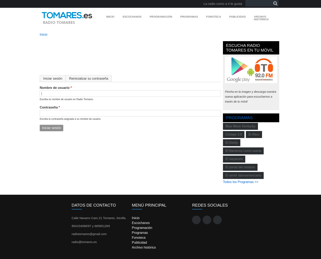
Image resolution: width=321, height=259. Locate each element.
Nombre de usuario (55, 87)
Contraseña (49, 107)
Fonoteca (213, 16)
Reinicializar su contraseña (88, 78)
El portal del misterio (240, 167)
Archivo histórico (261, 18)
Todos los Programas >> (240, 182)
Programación (161, 16)
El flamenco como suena (243, 151)
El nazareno (234, 159)
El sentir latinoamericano (243, 175)
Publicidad (237, 16)
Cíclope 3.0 (233, 134)
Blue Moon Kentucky (240, 126)
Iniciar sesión (54, 78)
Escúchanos (132, 16)
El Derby (231, 142)
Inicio (110, 16)
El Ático (253, 134)
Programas (189, 16)
